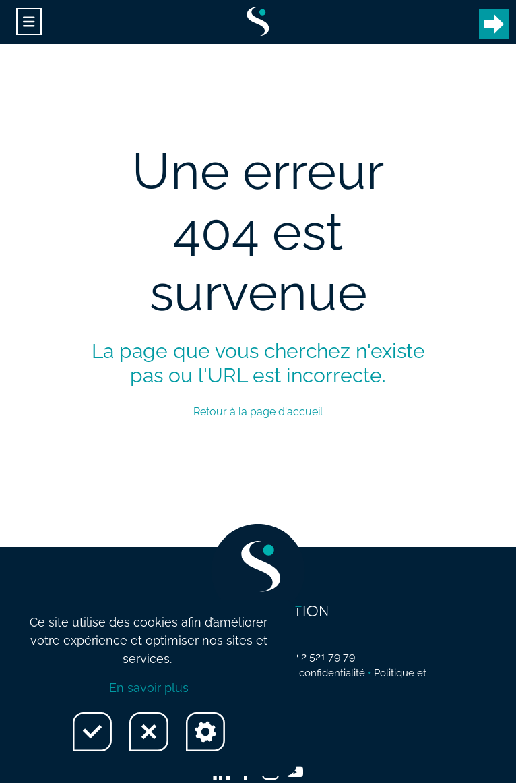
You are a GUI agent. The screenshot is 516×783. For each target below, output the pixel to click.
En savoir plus (149, 687)
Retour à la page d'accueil (258, 411)
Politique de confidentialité (303, 673)
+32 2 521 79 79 (318, 656)
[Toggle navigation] (29, 21)
